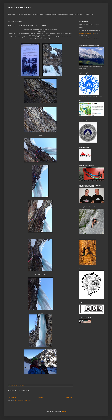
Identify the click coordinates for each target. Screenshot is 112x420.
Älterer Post (69, 397)
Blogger (64, 411)
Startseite (40, 397)
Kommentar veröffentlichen (18, 394)
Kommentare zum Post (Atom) (23, 400)
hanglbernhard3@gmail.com (86, 33)
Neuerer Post (12, 397)
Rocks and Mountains (19, 7)
